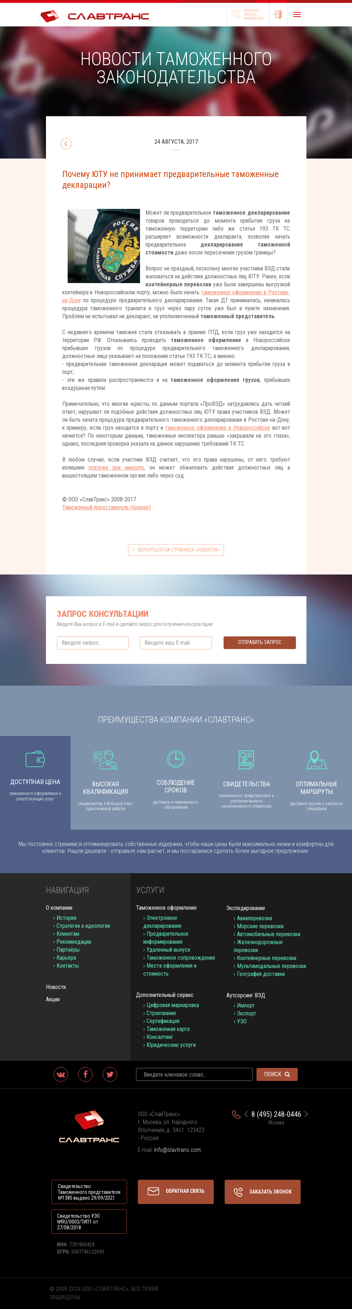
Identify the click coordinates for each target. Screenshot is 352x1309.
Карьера (66, 957)
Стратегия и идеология (83, 925)
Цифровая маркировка (173, 1005)
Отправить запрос (259, 642)
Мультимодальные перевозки (271, 966)
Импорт (246, 1005)
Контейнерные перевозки (266, 958)
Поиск (277, 1074)
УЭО (242, 1021)
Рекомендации (73, 941)
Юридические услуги (171, 1044)
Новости (56, 987)
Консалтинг (160, 1037)
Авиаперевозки (254, 918)
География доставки (261, 974)
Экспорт (246, 1013)
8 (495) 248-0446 (276, 1114)
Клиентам (67, 933)
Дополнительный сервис (165, 995)
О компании (59, 907)
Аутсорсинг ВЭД (245, 995)
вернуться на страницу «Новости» (176, 550)
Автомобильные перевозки (268, 934)
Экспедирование (245, 908)
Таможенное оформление (166, 907)
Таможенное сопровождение (181, 957)
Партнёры (68, 949)
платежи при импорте (116, 467)
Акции (53, 999)
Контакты (67, 965)
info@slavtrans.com (177, 1149)
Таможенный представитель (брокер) (106, 507)
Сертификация (163, 1021)
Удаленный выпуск (168, 949)
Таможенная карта (168, 1029)
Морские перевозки (260, 926)
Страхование (161, 1013)
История (66, 917)
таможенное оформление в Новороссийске (217, 427)
